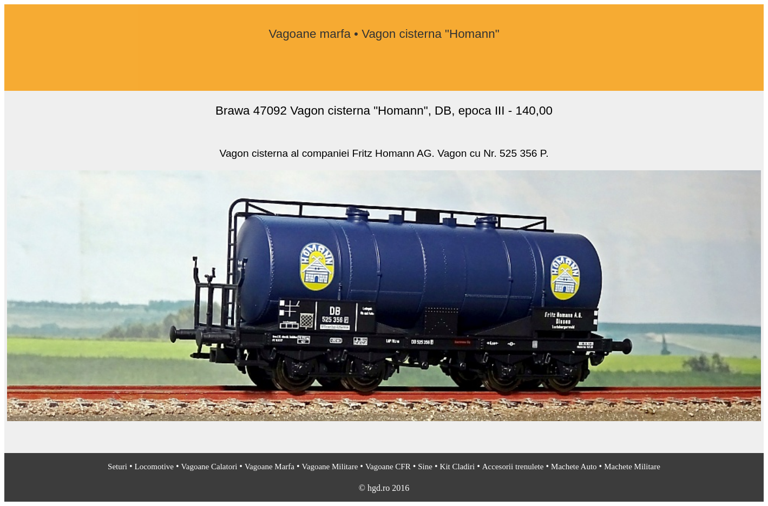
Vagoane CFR (388, 466)
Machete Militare (632, 466)
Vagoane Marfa (269, 466)
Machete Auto (574, 466)
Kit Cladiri (457, 466)
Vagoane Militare (330, 466)
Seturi (117, 466)
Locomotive (154, 466)
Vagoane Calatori (209, 466)
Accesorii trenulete (513, 466)
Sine (425, 466)
